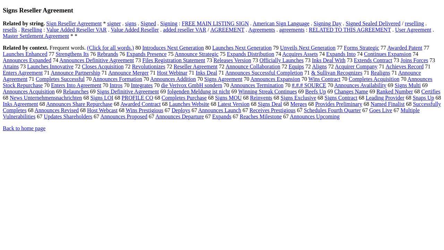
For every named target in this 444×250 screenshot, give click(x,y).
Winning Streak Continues (267, 91)
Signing (169, 23)
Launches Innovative (50, 66)
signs (130, 23)
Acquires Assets (300, 54)
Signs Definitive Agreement (128, 91)
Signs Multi (408, 85)
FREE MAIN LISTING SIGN (215, 23)
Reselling (31, 30)
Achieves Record (404, 66)
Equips (296, 66)
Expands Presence (146, 54)
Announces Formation (117, 79)
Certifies (430, 91)
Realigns (380, 73)
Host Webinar (172, 73)
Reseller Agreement (195, 66)
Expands (221, 116)
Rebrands (107, 54)
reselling (414, 23)
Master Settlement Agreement (36, 36)
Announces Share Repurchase (79, 104)
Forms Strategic (361, 48)
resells (10, 30)
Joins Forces (414, 60)
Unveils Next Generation (307, 48)
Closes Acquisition (102, 66)
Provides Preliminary (338, 104)
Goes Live (380, 110)
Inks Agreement (20, 104)
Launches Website (189, 104)
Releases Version (232, 60)
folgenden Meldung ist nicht (198, 91)
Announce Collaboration (252, 66)
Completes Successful (60, 79)
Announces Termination (257, 85)
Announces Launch (219, 110)
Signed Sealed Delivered (372, 23)
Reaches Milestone (261, 116)
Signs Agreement (223, 79)
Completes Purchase (184, 98)
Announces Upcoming (315, 116)
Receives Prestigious (272, 110)
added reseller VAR (184, 30)
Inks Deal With (328, 60)
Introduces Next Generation (173, 48)
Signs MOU (228, 98)
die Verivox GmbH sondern (191, 85)
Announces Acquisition (29, 91)
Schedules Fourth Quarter (332, 110)
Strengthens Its (72, 54)
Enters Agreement (23, 73)
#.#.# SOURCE (309, 85)
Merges (298, 104)
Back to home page (24, 128)
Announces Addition (173, 79)
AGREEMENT (227, 30)
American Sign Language (281, 23)
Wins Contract (324, 79)
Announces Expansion (275, 79)
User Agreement (413, 30)
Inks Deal (206, 73)
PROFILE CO (137, 98)
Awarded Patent (404, 48)
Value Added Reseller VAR (76, 30)
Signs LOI (101, 98)
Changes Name (351, 91)
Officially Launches (281, 60)
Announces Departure (179, 116)
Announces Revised (57, 110)
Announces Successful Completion (264, 73)
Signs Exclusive (298, 98)
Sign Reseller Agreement (74, 23)
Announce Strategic (196, 54)
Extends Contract (373, 60)
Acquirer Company (356, 66)
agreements (292, 30)
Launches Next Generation (242, 48)
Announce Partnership (75, 73)
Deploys (181, 110)
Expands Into (341, 54)
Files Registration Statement (173, 60)
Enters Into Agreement (76, 85)
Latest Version (233, 104)
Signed (148, 23)
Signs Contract (341, 98)
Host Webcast (102, 110)
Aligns (319, 66)
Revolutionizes (148, 66)
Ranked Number (394, 91)
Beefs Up (315, 91)
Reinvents (261, 98)
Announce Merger (128, 73)
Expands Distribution (250, 54)
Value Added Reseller (135, 30)
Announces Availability (360, 85)
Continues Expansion (387, 54)
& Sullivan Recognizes (336, 73)
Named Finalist (387, 104)
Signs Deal (270, 104)
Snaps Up (423, 98)
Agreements (261, 30)
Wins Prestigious (144, 110)
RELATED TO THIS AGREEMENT (350, 30)
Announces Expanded (27, 60)
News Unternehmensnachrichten (46, 98)
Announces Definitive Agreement (96, 60)
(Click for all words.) (110, 48)
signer (114, 23)
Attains (11, 66)
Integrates (142, 85)
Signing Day (327, 23)
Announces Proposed (123, 116)
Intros (116, 85)
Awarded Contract (140, 104)
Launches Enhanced (25, 54)
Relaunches (76, 91)
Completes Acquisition (374, 79)
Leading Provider (385, 98)
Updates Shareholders (68, 116)
